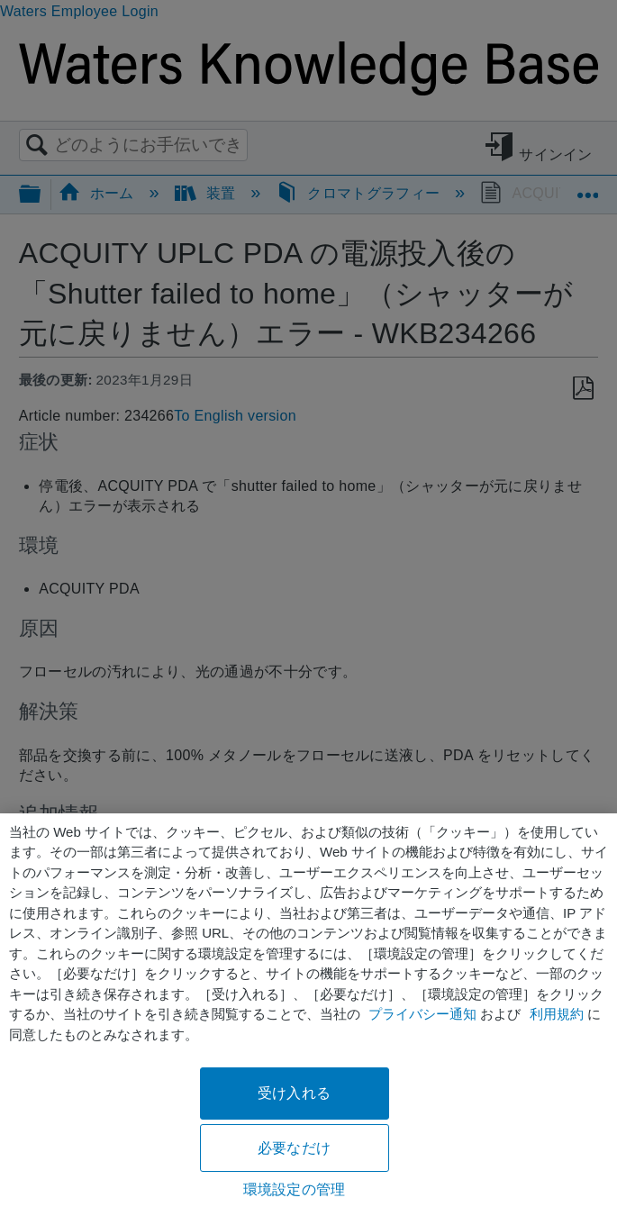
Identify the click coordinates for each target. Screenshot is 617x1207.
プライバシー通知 (422, 1013)
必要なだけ (294, 1148)
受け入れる (294, 1093)
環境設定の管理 (294, 1189)
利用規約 (557, 1013)
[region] (308, 1010)
